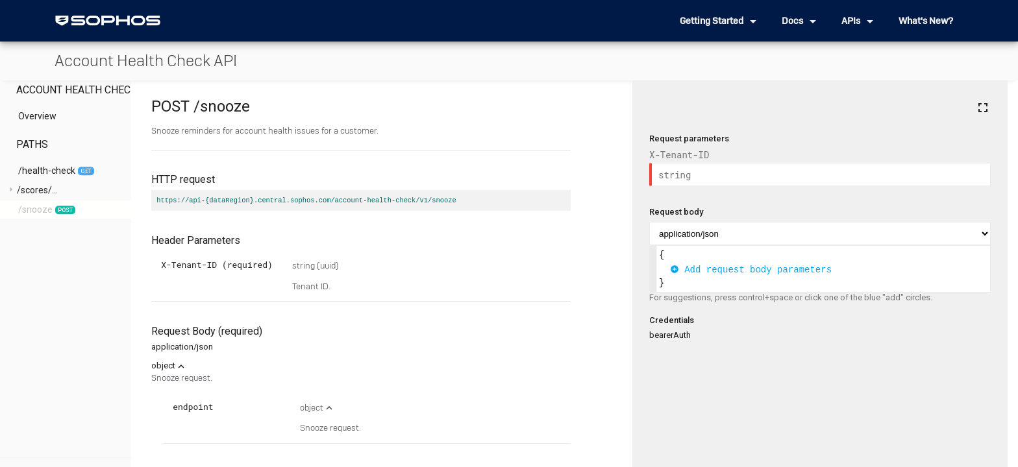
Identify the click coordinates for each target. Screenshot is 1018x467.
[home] (108, 21)
